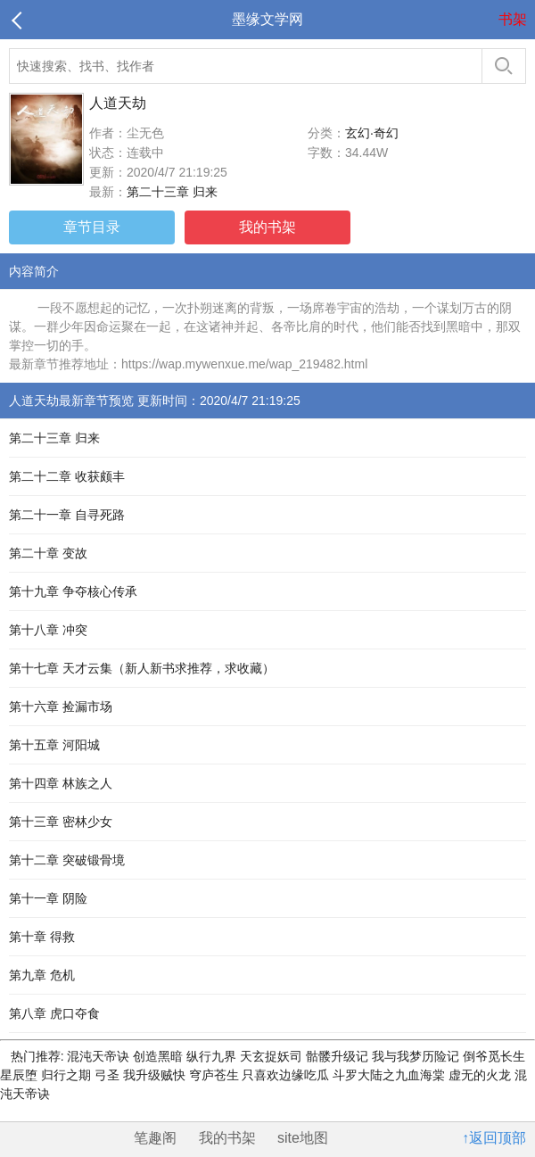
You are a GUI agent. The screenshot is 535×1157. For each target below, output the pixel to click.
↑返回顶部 (494, 1137)
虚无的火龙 (481, 1075)
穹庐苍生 (216, 1075)
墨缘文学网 (267, 19)
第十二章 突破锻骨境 (67, 860)
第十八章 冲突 (48, 630)
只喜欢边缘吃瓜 (287, 1075)
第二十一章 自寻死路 (67, 515)
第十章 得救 (42, 937)
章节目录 (91, 227)
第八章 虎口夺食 (54, 1013)
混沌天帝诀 (99, 1056)
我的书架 (267, 227)
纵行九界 (213, 1056)
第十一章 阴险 (48, 898)
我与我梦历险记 (417, 1056)
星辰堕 (20, 1075)
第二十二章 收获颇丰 (67, 476)
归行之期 (68, 1075)
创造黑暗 (159, 1056)
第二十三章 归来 (172, 192)
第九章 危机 (42, 975)
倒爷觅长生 (494, 1056)
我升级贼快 (156, 1075)
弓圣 (109, 1075)
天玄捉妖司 (273, 1056)
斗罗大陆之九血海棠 (391, 1075)
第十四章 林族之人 (60, 783)
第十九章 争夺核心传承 (73, 591)
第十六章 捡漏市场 (60, 706)
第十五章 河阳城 (54, 745)
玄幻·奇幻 (372, 133)
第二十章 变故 (48, 553)
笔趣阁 (155, 1137)
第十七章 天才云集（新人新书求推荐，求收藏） (142, 668)
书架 (512, 19)
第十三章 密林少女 (60, 821)
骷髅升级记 (339, 1056)
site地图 (302, 1137)
